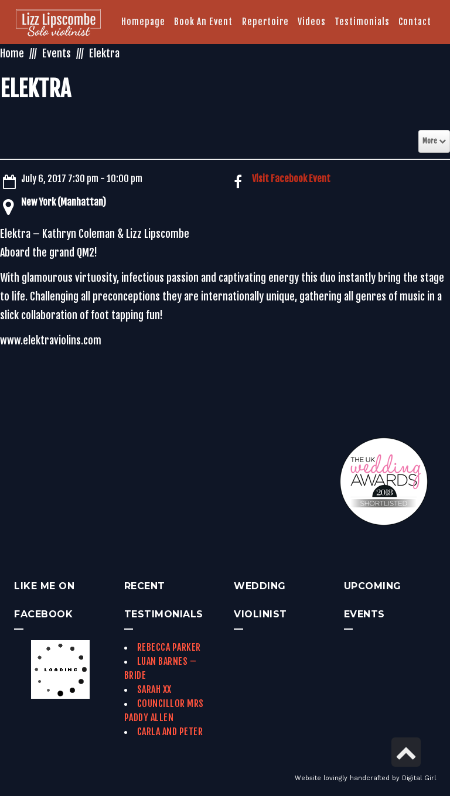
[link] (58, 24)
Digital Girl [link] (419, 778)
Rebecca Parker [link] (169, 647)
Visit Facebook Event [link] (291, 179)
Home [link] (12, 53)
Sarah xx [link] (154, 689)
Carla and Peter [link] (170, 731)
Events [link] (56, 53)
